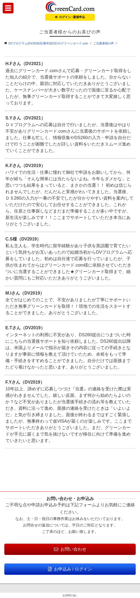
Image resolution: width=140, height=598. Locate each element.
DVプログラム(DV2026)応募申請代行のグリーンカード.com (48, 43)
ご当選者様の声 (103, 43)
